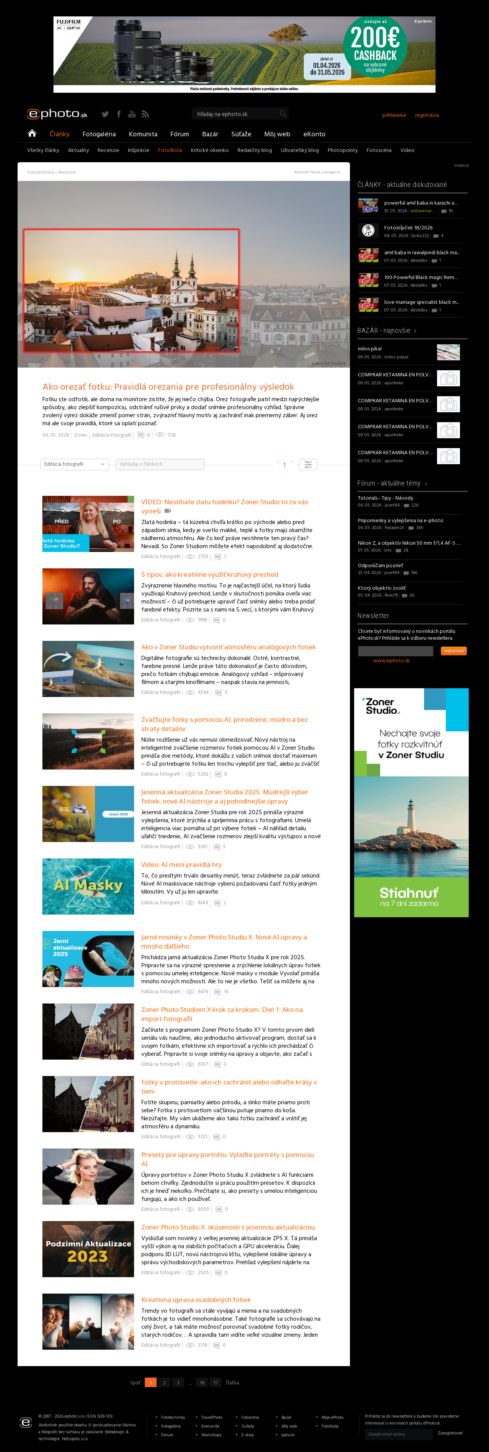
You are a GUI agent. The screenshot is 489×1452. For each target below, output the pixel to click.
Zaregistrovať (450, 1433)
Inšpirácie (138, 151)
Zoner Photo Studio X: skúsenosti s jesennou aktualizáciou (228, 1227)
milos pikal (370, 349)
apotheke (393, 383)
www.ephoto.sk (391, 661)
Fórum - (389, 483)
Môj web (277, 134)
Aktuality (78, 151)
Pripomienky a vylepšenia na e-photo (401, 520)
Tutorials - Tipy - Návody (385, 498)
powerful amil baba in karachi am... (422, 203)
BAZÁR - (384, 330)
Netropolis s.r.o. (75, 1439)
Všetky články (43, 151)
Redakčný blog (255, 151)
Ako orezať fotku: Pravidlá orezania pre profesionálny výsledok (168, 387)
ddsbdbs (419, 261)
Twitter (105, 114)
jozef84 (392, 505)
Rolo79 (391, 595)
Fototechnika (173, 1417)
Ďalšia (232, 1383)
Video (407, 151)
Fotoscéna (379, 151)
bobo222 (420, 236)
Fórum (179, 134)
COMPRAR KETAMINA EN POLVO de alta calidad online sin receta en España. (396, 375)
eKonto (314, 134)
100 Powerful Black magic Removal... (422, 277)
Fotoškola (170, 151)
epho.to (288, 1435)
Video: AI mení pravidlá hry (181, 864)
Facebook (118, 114)
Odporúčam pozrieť (380, 565)
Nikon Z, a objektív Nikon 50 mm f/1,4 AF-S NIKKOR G (410, 543)
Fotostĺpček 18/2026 (408, 228)
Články (60, 134)
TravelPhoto (211, 1417)
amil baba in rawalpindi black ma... (421, 252)
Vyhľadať (283, 113)
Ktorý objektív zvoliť (382, 588)
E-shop (247, 1435)
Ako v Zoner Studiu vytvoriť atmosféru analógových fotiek (228, 646)
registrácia (427, 115)
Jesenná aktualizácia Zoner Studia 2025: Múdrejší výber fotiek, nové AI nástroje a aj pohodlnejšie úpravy (224, 796)
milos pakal (396, 357)
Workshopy (211, 1435)
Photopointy (343, 151)
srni (388, 550)
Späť (135, 1383)
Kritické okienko (210, 151)
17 (216, 1383)
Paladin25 (394, 528)
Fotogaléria (99, 134)
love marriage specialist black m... (421, 302)
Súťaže (241, 134)
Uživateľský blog (300, 151)
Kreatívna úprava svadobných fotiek (196, 1299)
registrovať (454, 651)
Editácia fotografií (111, 435)
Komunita (143, 134)
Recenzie (108, 151)
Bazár (210, 134)
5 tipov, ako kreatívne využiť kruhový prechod (209, 574)
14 (225, 992)
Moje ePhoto (332, 1417)
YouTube (132, 114)
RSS (145, 114)
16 (202, 1383)
